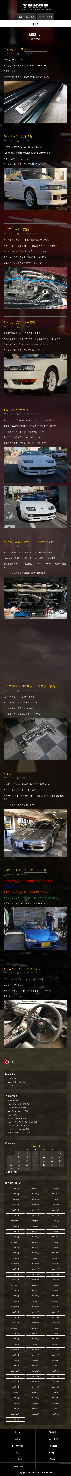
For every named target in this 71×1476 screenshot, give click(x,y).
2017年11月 (35, 1371)
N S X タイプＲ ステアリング (22, 968)
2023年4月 (55, 1253)
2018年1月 (55, 1365)
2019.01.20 (10, 874)
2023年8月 (35, 1247)
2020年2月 (35, 1323)
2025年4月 (55, 1210)
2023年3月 (15, 1258)
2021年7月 (55, 1290)
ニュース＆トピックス (27, 53)
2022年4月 (55, 1274)
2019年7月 (55, 1333)
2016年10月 (56, 1392)
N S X (7, 773)
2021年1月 (55, 1301)
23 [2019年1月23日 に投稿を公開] (27, 1165)
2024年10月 (56, 1221)
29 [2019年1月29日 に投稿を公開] (19, 1169)
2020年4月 (55, 1317)
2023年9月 (15, 1247)
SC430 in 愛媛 (13, 1100)
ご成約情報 (23, 778)
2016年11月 (35, 1392)
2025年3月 (15, 1215)
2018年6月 (15, 1360)
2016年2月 (35, 1408)
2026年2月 (35, 1194)
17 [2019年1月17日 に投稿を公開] (35, 1161)
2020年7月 (55, 1312)
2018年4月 (55, 1360)
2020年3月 (15, 1323)
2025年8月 (35, 1205)
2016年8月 (35, 1398)
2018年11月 (35, 1350)
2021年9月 (15, 1290)
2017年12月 (15, 1371)
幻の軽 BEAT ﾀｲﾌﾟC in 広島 (25, 870)
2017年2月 (35, 1387)
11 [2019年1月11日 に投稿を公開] (44, 1157)
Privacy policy (17, 1466)
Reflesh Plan (17, 1445)
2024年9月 (15, 1226)
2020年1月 (55, 1323)
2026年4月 (55, 1188)
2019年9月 (15, 1333)
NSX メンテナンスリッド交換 (19, 1133)
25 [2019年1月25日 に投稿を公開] (44, 1165)
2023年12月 (15, 1242)
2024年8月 (35, 1226)
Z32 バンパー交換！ (17, 409)
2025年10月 (56, 1199)
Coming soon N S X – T (18, 49)
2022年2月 (35, 1280)
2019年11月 (35, 1328)
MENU (35, 23)
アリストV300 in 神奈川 (17, 1108)
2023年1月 (55, 1258)
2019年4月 (55, 1339)
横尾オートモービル (35, 6)
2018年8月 (35, 1355)
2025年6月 (15, 1210)
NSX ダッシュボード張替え (19, 1104)
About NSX (53, 1439)
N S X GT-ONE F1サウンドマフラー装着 (29, 686)
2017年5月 (35, 1382)
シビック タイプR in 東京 (18, 1126)
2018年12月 (15, 1350)
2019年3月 (15, 1344)
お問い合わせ (20, 16)
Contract (18, 1439)
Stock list (53, 1432)
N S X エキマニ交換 (16, 229)
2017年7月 (55, 1376)
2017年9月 (15, 1376)
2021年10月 (56, 1285)
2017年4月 (55, 1382)
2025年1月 (55, 1215)
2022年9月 (15, 1269)
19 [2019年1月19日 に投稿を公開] (52, 1161)
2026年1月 (55, 1194)
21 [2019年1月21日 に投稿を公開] (10, 1165)
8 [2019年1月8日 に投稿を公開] (18, 1157)
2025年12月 (15, 1199)
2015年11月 (35, 1414)
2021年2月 (35, 1301)
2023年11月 (35, 1242)
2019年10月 (56, 1328)
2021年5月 (35, 1296)
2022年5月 (35, 1274)
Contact (53, 1459)
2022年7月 (55, 1269)
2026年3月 (15, 1194)
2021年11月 (35, 1285)
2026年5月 (35, 1188)
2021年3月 (15, 1301)
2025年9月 (15, 1205)
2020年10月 (56, 1307)
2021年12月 (15, 1285)
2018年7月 (55, 1355)
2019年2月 (35, 1344)
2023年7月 (55, 1247)
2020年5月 (35, 1317)
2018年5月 (35, 1360)
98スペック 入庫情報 (18, 136)
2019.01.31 (10, 53)
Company (53, 1452)
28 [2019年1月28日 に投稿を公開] (10, 1169)
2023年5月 (35, 1253)
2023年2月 (35, 1258)
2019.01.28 (10, 326)
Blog (18, 1452)
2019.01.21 (10, 778)
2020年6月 (15, 1317)
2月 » (16, 1172)
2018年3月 (15, 1365)
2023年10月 (56, 1242)
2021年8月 (35, 1290)
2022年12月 (15, 1264)
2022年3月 (15, 1280)
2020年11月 (35, 1307)
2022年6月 (15, 1274)
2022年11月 (35, 1264)
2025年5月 (35, 1210)
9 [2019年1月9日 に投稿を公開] (27, 1157)
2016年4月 (55, 1403)
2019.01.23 (10, 546)
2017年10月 (56, 1371)
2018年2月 (35, 1365)
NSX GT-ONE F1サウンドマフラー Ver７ (30, 541)
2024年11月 (35, 1221)
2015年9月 (15, 1419)
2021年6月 (15, 1296)
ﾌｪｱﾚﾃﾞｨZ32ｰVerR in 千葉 (18, 1111)
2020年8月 (35, 1312)
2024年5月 (35, 1231)
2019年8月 (35, 1333)
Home (17, 1432)
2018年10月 (56, 1350)
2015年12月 (15, 1414)
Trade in (53, 1445)
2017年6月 (15, 1382)
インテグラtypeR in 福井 (17, 1118)
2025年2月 (35, 1215)
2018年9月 (15, 1355)
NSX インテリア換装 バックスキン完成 (22, 1122)
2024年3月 (15, 1237)
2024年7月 (55, 1226)
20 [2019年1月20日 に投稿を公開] (60, 1161)
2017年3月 (15, 1387)
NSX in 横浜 (12, 1115)
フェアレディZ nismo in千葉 (18, 1129)
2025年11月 (35, 1199)
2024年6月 (15, 1231)
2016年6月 (15, 1403)
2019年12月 (15, 1328)
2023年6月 (15, 1253)
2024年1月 (55, 1237)
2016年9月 (15, 1398)
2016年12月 (15, 1392)
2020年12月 (15, 1307)
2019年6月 (15, 1339)
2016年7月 (55, 1398)
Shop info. (17, 1459)
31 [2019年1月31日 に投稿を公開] (35, 1169)
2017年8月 (35, 1376)
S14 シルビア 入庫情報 (19, 322)
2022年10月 (56, 1264)
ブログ (37, 53)
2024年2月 (35, 1237)
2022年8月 (35, 1269)
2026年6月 (15, 1188)
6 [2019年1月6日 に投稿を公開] (60, 1153)
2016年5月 (35, 1403)
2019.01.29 (10, 140)
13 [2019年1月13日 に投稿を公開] (60, 1157)
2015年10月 (56, 1414)
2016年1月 (55, 1408)
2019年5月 (35, 1339)
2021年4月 (55, 1296)
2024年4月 (55, 1231)
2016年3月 (15, 1408)
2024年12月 (15, 1221)
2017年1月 (55, 1387)
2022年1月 (55, 1280)
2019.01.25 (10, 414)
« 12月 (9, 1172)
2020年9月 (15, 1312)
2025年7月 (55, 1205)
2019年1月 (55, 1344)
